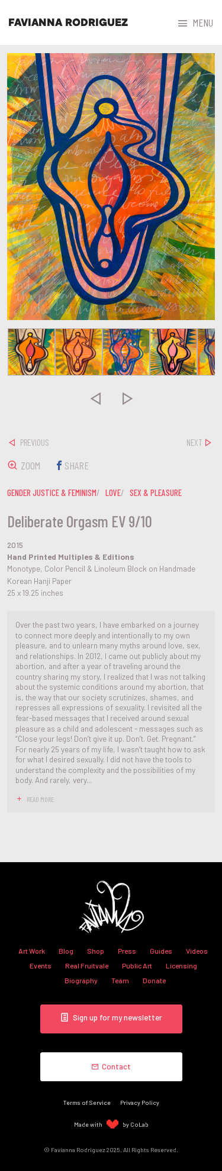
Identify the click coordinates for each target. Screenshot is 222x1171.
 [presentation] (94, 398)
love (113, 492)
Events (41, 965)
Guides (161, 951)
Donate (154, 980)
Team (120, 980)
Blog (66, 951)
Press (127, 951)
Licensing (181, 965)
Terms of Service (87, 1102)
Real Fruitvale (86, 965)
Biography (81, 980)
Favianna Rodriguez (68, 22)
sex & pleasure (156, 492)
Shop (95, 951)
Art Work (31, 951)
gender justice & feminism (51, 492)
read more (40, 799)
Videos (197, 951)
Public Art (137, 965)
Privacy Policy (139, 1102)
